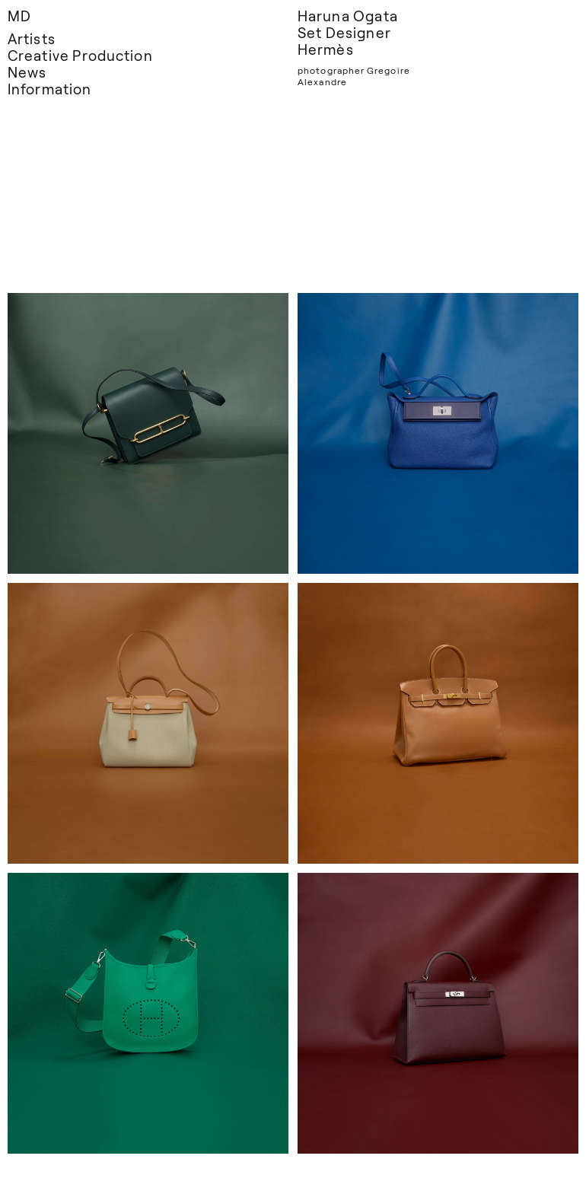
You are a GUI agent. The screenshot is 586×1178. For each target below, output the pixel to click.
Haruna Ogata (348, 15)
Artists (32, 38)
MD (19, 15)
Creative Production (80, 55)
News (27, 72)
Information (49, 88)
